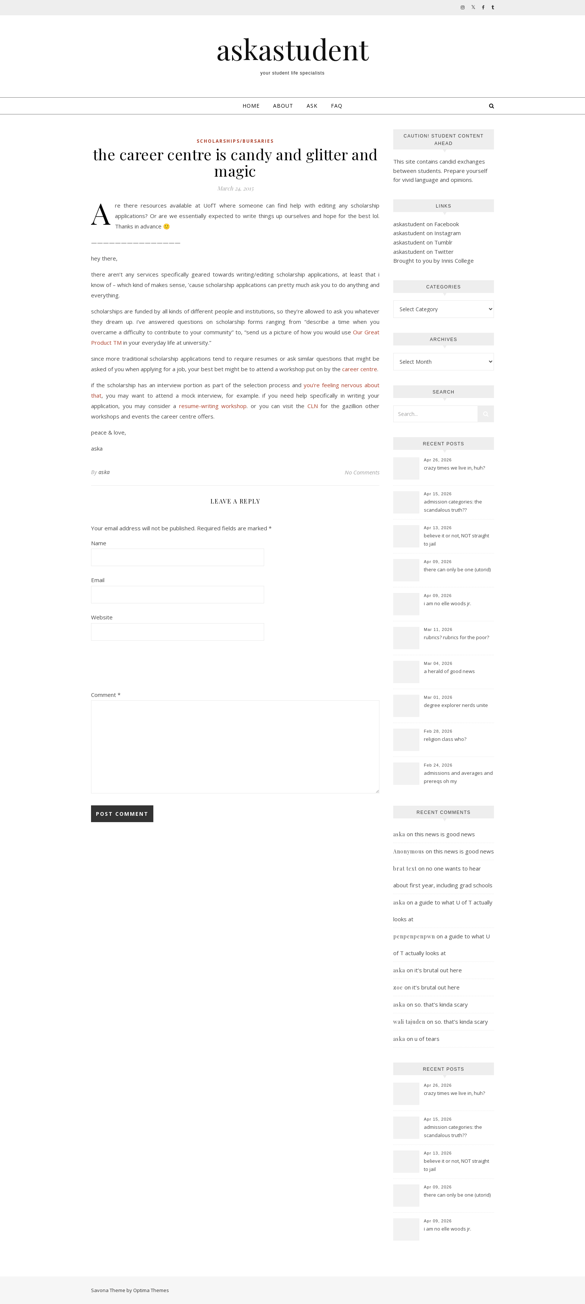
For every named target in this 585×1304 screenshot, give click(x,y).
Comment (106, 694)
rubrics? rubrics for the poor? (456, 637)
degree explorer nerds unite (456, 705)
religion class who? (445, 739)
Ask (312, 105)
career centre (359, 369)
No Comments (362, 472)
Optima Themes (151, 1290)
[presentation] (147, 668)
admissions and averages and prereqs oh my (458, 777)
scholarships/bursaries (235, 141)
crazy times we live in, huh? (454, 467)
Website (102, 617)
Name (98, 543)
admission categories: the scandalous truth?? (453, 505)
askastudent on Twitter (423, 251)
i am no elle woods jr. (447, 603)
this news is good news (444, 834)
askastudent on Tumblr (423, 242)
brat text (405, 868)
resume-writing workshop (213, 406)
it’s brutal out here (438, 970)
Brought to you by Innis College (433, 260)
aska (104, 472)
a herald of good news (449, 671)
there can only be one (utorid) (457, 569)
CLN (312, 406)
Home (251, 105)
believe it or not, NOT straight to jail (456, 539)
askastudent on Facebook (426, 224)
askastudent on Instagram (427, 233)
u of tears (426, 1038)
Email (97, 580)
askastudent (292, 49)
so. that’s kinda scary (441, 1004)
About (283, 105)
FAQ (336, 105)
